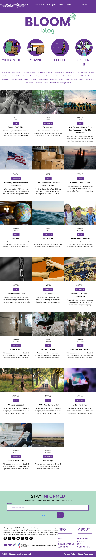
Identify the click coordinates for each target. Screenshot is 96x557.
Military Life (16, 178)
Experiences (48, 123)
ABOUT (61, 538)
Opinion (90, 76)
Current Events (59, 72)
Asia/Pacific (16, 72)
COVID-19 (25, 72)
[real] (22, 538)
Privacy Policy (70, 554)
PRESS (80, 541)
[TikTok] (9, 538)
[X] (26, 538)
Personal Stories (16, 79)
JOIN (79, 544)
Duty (77, 72)
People (16, 123)
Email (9, 503)
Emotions (84, 72)
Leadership (57, 76)
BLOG (60, 541)
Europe (91, 72)
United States (54, 83)
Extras (5, 76)
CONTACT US (83, 547)
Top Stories (29, 83)
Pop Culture (33, 79)
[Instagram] (5, 538)
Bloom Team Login (85, 554)
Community (41, 72)
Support (81, 79)
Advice (4, 72)
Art (9, 72)
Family (12, 76)
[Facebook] (13, 538)
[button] (25, 4)
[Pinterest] (31, 538)
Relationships (43, 79)
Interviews (48, 76)
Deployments (70, 72)
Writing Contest (65, 83)
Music (76, 76)
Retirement (53, 79)
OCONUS (83, 76)
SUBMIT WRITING (66, 544)
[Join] (60, 515)
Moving (48, 178)
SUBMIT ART (64, 547)
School (61, 79)
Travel (46, 83)
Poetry (26, 79)
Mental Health (67, 76)
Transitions (38, 83)
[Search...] (86, 4)
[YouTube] (18, 538)
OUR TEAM (82, 538)
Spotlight (74, 79)
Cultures (49, 72)
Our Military (5, 79)
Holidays (26, 76)
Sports (67, 79)
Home (32, 76)
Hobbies (18, 76)
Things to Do (90, 79)
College (32, 72)
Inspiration (39, 76)
